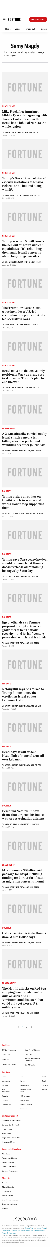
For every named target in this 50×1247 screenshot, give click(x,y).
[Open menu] (4, 19)
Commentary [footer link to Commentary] (6, 1104)
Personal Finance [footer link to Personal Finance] (26, 1104)
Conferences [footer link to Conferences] (25, 1100)
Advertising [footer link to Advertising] (6, 1154)
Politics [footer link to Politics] (44, 1089)
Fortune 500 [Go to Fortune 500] (30, 28)
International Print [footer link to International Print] (8, 1142)
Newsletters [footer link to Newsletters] (6, 1092)
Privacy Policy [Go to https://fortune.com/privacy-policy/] (41, 1228)
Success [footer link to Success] (5, 1085)
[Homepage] (14, 19)
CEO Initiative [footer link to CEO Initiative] (25, 1096)
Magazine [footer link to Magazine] (5, 1096)
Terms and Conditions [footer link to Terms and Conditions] (9, 1204)
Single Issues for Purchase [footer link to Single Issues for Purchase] (11, 1138)
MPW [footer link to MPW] (22, 1092)
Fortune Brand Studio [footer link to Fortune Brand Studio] (9, 1158)
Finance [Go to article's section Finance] (6, 683)
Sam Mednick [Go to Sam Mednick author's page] (10, 132)
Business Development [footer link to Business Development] (9, 1171)
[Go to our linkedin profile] (25, 1219)
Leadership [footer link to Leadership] (6, 1081)
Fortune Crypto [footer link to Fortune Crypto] (26, 1089)
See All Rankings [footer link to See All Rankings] (30, 1065)
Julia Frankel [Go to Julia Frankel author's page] (23, 195)
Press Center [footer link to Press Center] (6, 1191)
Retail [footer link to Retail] (44, 1081)
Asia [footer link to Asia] (22, 1077)
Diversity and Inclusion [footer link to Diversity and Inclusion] (10, 1200)
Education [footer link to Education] (24, 1109)
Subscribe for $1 (38, 19)
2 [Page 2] (26, 1026)
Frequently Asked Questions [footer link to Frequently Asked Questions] (11, 1120)
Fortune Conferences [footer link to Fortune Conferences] (9, 1167)
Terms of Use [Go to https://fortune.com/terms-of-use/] (29, 1228)
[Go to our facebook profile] (15, 1219)
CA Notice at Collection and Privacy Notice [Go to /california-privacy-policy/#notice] (16, 1230)
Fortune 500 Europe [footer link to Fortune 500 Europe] (9, 1064)
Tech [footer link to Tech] (3, 1089)
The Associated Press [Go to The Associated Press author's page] (29, 643)
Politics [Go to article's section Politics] (7, 491)
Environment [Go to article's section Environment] (9, 428)
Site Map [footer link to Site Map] (5, 1208)
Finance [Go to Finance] (43, 28)
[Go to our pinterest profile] (34, 1219)
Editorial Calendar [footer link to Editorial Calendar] (8, 1187)
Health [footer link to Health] (44, 1077)
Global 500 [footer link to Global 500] (5, 1059)
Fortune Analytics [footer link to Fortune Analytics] (8, 1162)
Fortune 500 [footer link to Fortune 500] (6, 1055)
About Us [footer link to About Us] (5, 1183)
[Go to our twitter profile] (20, 1219)
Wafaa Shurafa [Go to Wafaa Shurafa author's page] (11, 450)
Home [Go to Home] (8, 28)
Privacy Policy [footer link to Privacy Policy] (7, 1129)
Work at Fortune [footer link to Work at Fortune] (7, 1195)
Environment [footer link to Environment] (25, 1085)
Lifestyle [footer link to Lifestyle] (45, 1085)
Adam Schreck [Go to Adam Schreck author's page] (11, 824)
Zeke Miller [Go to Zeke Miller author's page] (10, 576)
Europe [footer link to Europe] (23, 1081)
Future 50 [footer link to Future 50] (28, 1054)
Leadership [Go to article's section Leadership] (8, 865)
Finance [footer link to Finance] (4, 1077)
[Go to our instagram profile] (29, 1219)
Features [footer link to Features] (5, 1100)
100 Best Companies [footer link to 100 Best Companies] (9, 1050)
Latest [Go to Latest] (17, 28)
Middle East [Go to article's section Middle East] (8, 106)
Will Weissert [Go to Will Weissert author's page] (11, 262)
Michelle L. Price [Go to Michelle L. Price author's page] (12, 513)
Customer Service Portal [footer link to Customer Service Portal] (10, 1125)
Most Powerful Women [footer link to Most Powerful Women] (32, 1050)
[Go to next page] (31, 1026)
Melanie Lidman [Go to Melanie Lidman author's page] (24, 325)
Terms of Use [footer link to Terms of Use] (6, 1133)
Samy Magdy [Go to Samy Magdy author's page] (22, 132)
